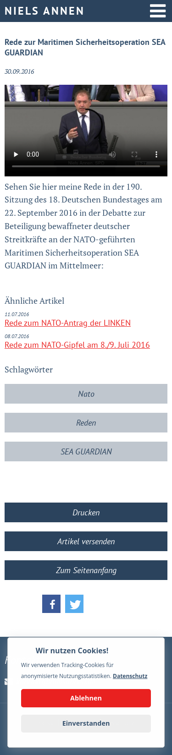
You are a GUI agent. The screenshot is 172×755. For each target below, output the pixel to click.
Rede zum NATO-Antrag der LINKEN (68, 322)
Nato (86, 393)
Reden (86, 422)
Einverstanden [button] (86, 723)
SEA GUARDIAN (86, 451)
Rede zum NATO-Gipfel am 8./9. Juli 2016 (77, 344)
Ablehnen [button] (86, 698)
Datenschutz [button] (130, 676)
